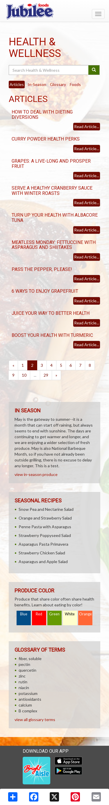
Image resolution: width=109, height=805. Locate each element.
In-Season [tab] (37, 84)
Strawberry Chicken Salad (42, 552)
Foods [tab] (75, 84)
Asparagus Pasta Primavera (43, 544)
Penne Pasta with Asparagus (45, 526)
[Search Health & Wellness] (49, 70)
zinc (22, 675)
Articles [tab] (17, 84)
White (70, 614)
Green (54, 614)
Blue (23, 614)
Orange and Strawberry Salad (45, 517)
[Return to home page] (54, 11)
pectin (24, 664)
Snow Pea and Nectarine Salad (46, 509)
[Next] (56, 375)
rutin (23, 681)
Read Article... (86, 126)
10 (24, 375)
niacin (24, 687)
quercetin (27, 670)
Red (39, 614)
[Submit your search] (94, 70)
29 (46, 375)
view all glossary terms (35, 719)
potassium (28, 693)
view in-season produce (36, 474)
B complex (28, 710)
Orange (85, 614)
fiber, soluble (30, 658)
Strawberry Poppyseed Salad (45, 535)
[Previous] (13, 365)
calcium (25, 704)
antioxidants (30, 699)
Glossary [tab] (58, 84)
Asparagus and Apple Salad (43, 561)
